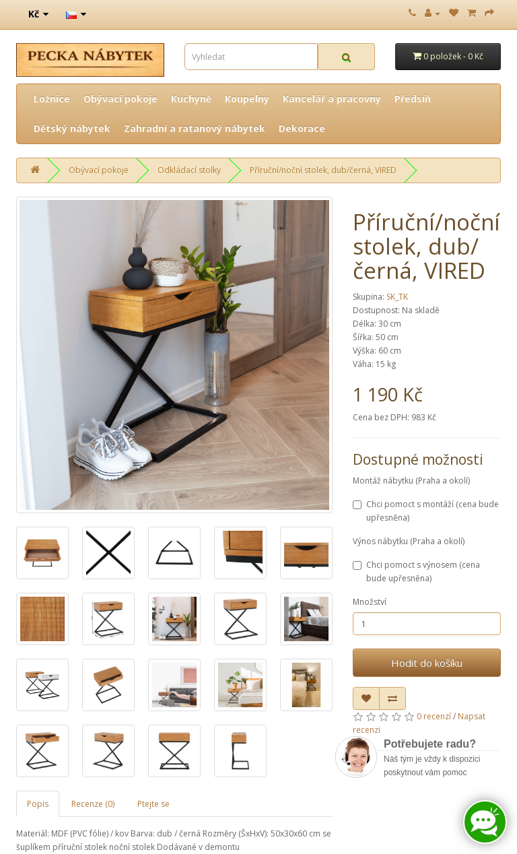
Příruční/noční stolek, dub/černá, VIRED (323, 170)
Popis (37, 804)
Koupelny (247, 98)
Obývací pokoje (120, 98)
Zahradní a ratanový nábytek (194, 128)
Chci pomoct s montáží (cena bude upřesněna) (426, 510)
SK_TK (397, 296)
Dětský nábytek (72, 128)
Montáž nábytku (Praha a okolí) (411, 480)
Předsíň (412, 98)
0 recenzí (434, 716)
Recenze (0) (92, 804)
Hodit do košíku (426, 662)
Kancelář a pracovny (332, 98)
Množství (369, 601)
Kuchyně (191, 98)
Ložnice (52, 98)
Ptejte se (153, 804)
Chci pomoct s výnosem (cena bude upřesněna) (416, 571)
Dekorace (302, 128)
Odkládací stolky (189, 170)
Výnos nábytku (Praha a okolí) (408, 541)
